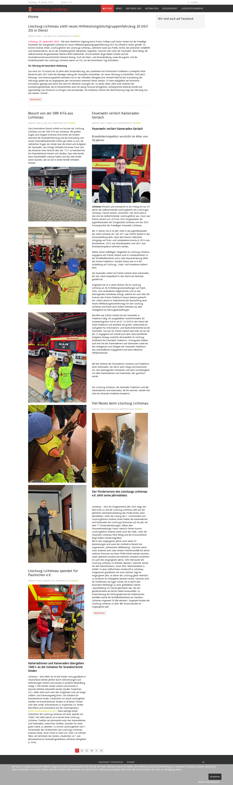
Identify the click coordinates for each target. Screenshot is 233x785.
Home (107, 8)
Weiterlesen (35, 99)
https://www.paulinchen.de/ (42, 711)
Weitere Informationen (209, 782)
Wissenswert (170, 8)
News (119, 8)
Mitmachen (152, 8)
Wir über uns (133, 8)
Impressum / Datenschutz (111, 762)
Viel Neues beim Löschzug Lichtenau (120, 403)
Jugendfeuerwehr (192, 8)
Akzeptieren (215, 777)
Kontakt (130, 762)
